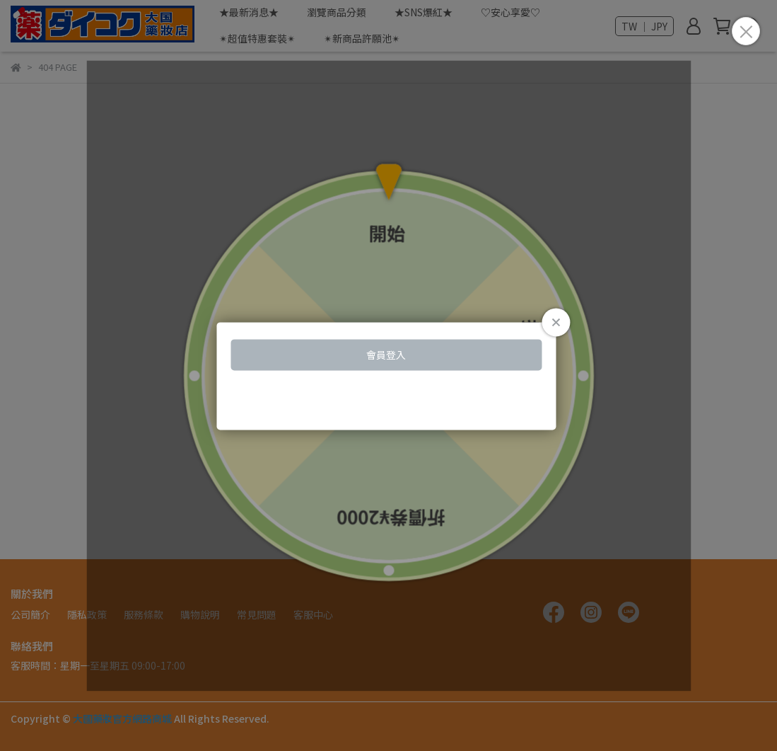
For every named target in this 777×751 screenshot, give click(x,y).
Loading (388, 375)
